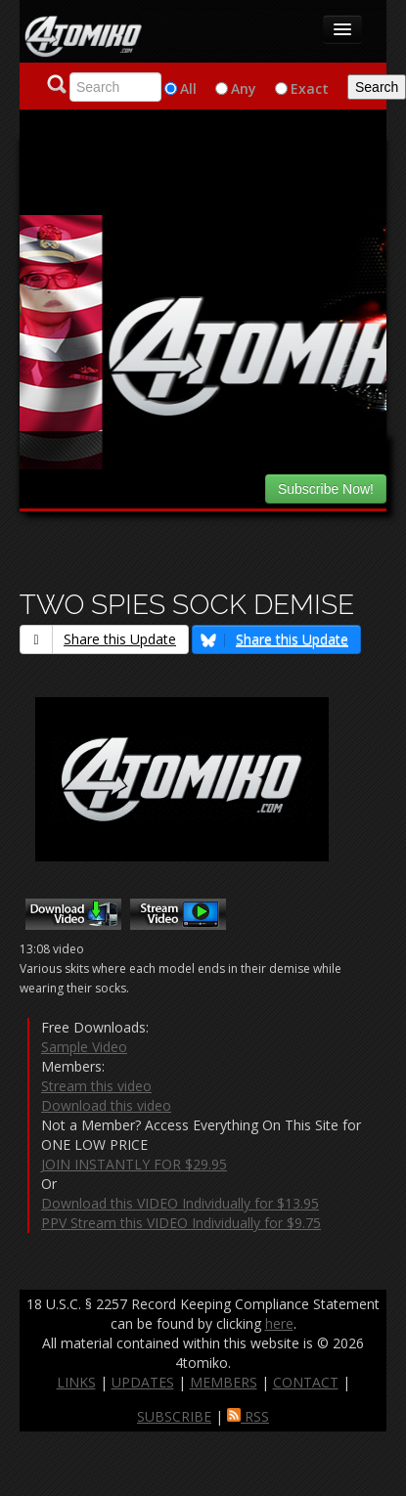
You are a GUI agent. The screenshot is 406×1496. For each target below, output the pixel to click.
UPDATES (143, 1382)
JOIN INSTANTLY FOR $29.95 (134, 1164)
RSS (248, 1416)
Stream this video (96, 1086)
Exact (310, 88)
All (188, 88)
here (279, 1323)
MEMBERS (223, 1382)
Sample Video (84, 1046)
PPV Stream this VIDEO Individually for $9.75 (181, 1222)
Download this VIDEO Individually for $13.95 (180, 1203)
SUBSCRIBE (174, 1416)
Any (243, 88)
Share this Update (98, 639)
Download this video (106, 1105)
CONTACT (305, 1382)
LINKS (76, 1382)
